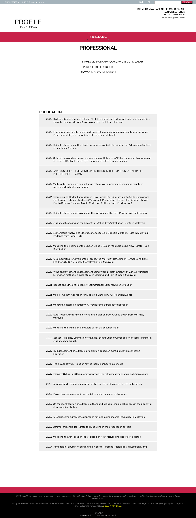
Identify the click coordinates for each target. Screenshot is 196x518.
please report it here (112, 506)
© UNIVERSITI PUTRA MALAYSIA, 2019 (98, 515)
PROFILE (24, 2)
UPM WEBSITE (8, 2)
